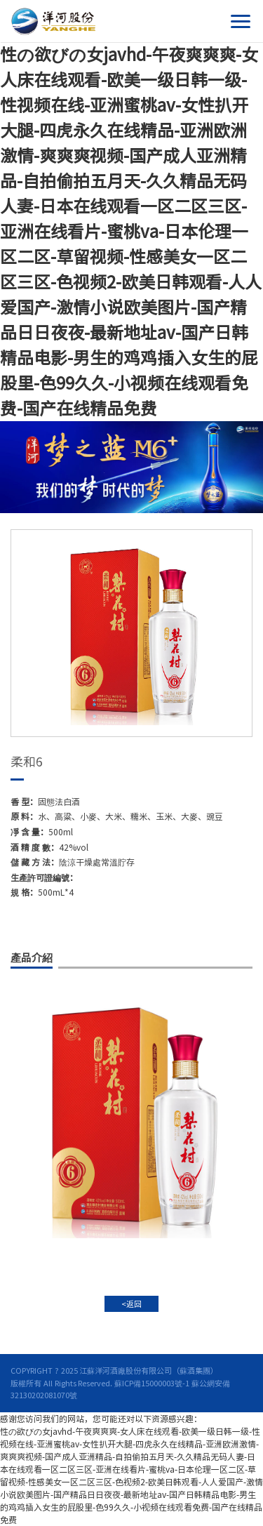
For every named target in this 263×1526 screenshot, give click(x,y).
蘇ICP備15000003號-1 (151, 1383)
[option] (131, 633)
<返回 (131, 1304)
